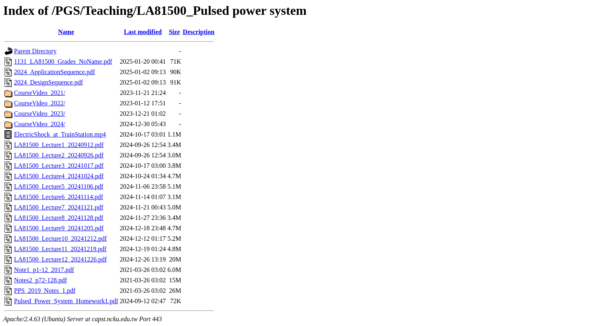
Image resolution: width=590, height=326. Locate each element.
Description (198, 31)
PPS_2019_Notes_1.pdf (44, 290)
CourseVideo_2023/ (39, 113)
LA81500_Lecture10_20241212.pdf (60, 238)
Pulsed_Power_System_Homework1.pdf (66, 301)
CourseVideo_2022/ (39, 103)
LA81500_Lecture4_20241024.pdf (59, 176)
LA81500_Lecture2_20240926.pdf (59, 155)
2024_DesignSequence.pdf (48, 82)
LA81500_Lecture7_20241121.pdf (58, 207)
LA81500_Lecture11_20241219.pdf (60, 249)
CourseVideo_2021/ (39, 92)
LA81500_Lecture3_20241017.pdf (59, 165)
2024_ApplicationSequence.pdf (54, 71)
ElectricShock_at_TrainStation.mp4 (60, 134)
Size (174, 31)
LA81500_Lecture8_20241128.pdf (58, 217)
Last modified (143, 31)
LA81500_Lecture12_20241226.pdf (60, 259)
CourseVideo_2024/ (39, 124)
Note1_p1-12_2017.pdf (44, 269)
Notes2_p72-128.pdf (40, 280)
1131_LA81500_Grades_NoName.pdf (63, 61)
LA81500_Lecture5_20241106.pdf (58, 186)
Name (66, 31)
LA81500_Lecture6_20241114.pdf (58, 196)
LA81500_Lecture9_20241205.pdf (59, 228)
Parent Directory (35, 51)
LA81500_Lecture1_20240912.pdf (59, 144)
